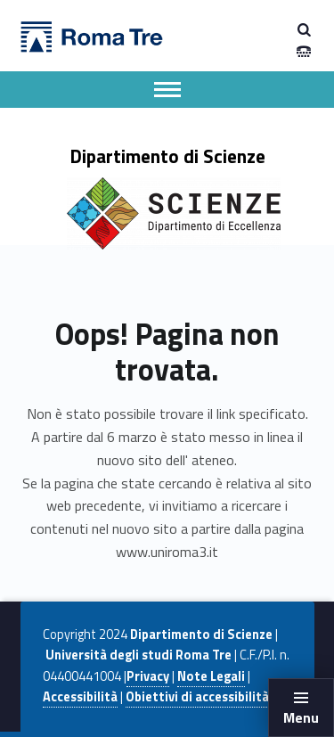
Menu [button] (301, 717)
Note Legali (211, 676)
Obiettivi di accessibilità (197, 697)
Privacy (147, 676)
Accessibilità (80, 697)
